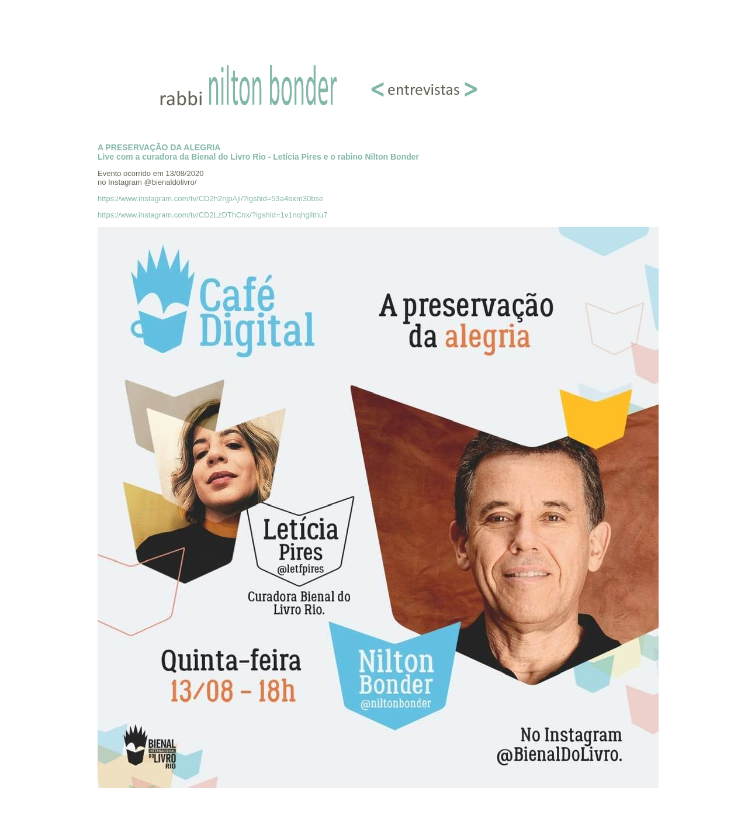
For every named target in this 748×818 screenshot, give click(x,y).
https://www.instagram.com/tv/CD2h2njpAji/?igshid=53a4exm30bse (210, 198)
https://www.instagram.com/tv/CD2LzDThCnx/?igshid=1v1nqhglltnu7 (212, 214)
